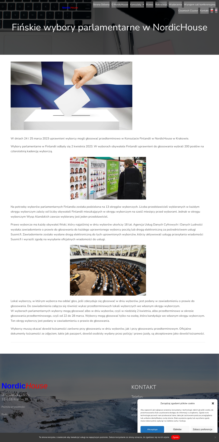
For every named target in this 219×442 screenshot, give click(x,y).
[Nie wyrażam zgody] (215, 437)
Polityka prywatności (13, 399)
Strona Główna (62, 4)
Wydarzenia (136, 4)
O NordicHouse (80, 4)
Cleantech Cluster (188, 4)
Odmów (177, 429)
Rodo (4, 407)
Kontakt (204, 4)
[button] (212, 403)
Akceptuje (152, 429)
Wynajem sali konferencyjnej (160, 4)
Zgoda (175, 437)
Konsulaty (98, 4)
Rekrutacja (122, 4)
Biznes (110, 4)
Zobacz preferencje (202, 429)
